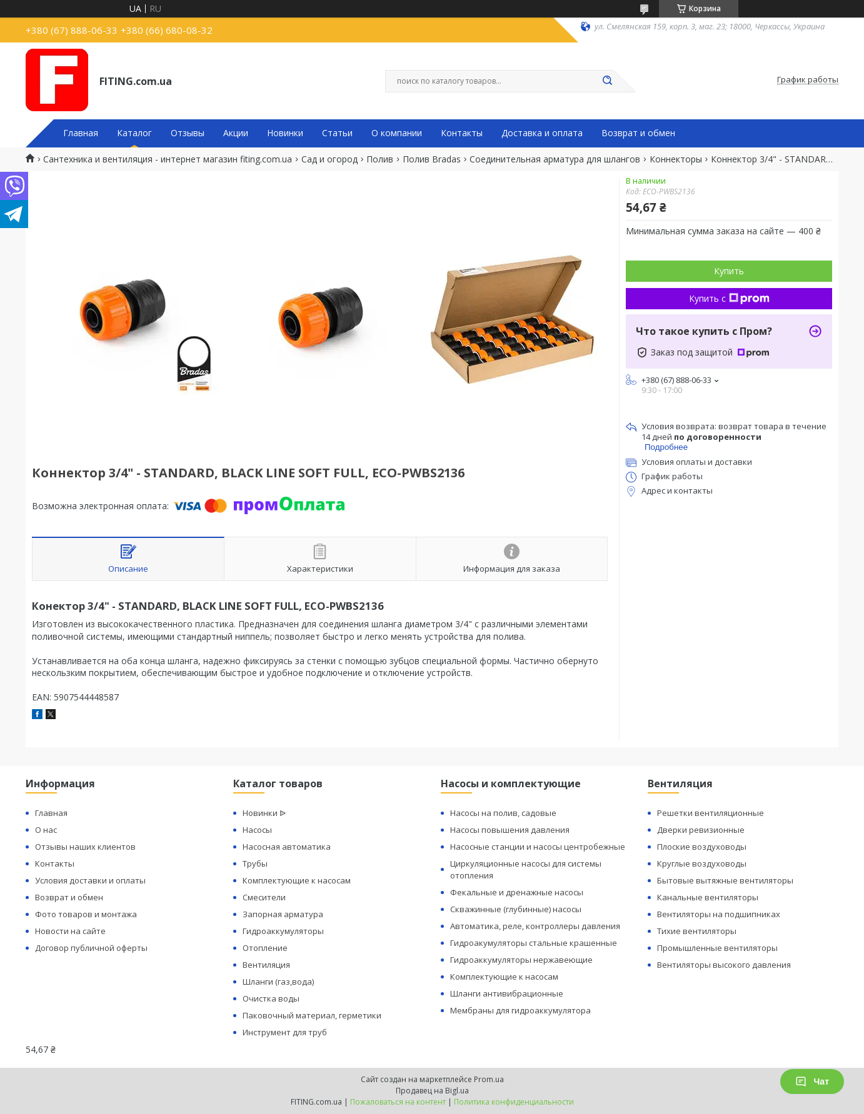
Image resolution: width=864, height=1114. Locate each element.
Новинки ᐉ (264, 812)
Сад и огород (329, 159)
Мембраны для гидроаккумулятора (520, 1010)
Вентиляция (266, 964)
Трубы (255, 863)
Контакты (462, 133)
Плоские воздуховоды (701, 846)
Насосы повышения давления (510, 829)
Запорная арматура (283, 914)
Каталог (134, 133)
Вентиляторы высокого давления (724, 964)
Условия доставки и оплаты (90, 880)
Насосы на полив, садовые (503, 812)
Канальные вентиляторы (707, 897)
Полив (379, 159)
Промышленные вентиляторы (717, 947)
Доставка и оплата (542, 133)
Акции (235, 133)
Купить (729, 271)
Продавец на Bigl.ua (432, 1090)
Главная (80, 133)
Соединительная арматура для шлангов (555, 159)
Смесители (264, 897)
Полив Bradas (432, 159)
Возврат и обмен (638, 133)
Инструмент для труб (285, 1032)
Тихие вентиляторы (696, 931)
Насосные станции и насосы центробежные (537, 846)
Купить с (729, 298)
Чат (812, 1081)
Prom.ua (489, 1079)
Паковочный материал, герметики (312, 1015)
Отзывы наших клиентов (85, 846)
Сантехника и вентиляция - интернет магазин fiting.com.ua (167, 159)
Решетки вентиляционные (710, 812)
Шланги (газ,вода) (278, 981)
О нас (46, 829)
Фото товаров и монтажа (86, 914)
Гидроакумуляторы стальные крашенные (533, 942)
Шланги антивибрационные (506, 993)
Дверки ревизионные (701, 829)
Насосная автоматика (287, 846)
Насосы (257, 829)
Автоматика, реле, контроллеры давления (535, 926)
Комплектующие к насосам (297, 880)
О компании (396, 133)
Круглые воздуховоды (701, 863)
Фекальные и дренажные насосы (516, 892)
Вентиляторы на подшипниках (718, 914)
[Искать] (607, 81)
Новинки (285, 133)
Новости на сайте (70, 931)
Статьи (337, 133)
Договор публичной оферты (91, 947)
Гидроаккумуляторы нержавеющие (521, 959)
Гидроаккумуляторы (283, 931)
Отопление (265, 947)
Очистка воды (271, 998)
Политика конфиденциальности (514, 1102)
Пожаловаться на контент (398, 1102)
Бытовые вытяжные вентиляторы (725, 880)
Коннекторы (676, 159)
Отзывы (187, 133)
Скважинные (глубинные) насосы (515, 909)
